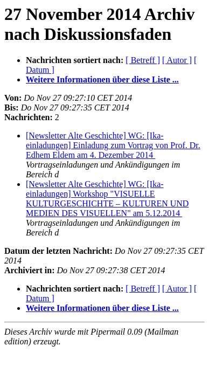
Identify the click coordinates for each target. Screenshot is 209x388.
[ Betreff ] (143, 60)
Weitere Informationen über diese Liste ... (102, 79)
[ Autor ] (177, 60)
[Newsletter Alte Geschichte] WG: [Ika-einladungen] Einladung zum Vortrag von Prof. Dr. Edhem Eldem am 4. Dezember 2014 (113, 145)
